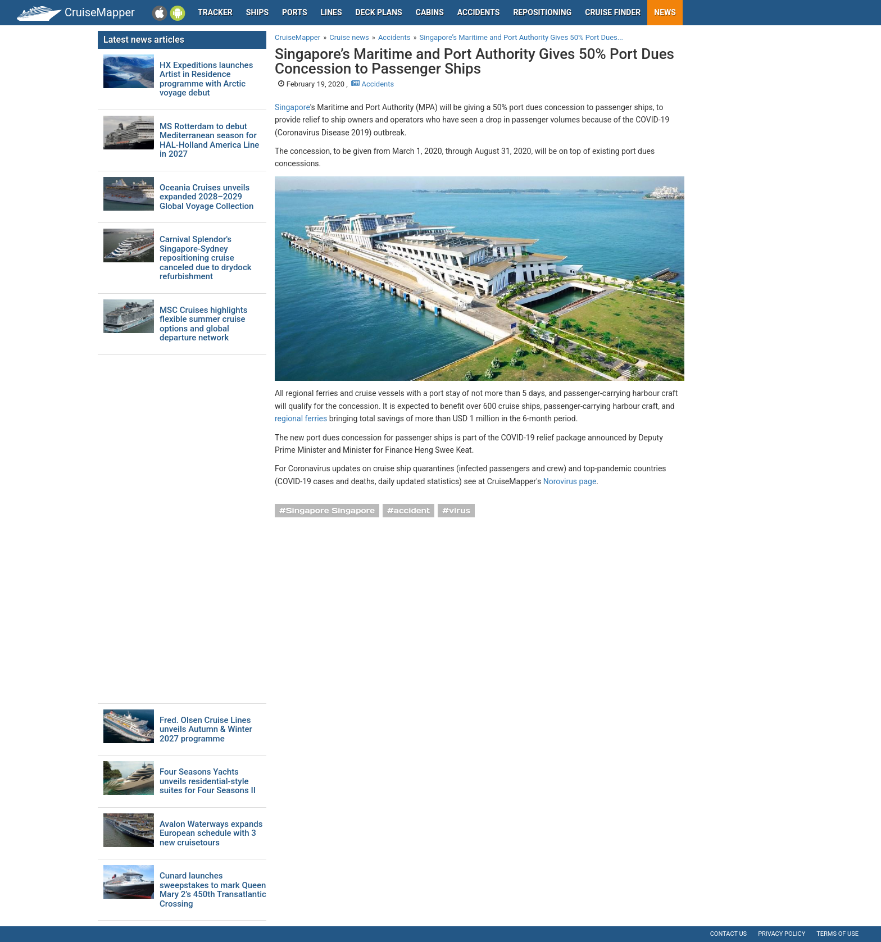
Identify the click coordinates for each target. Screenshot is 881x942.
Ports (294, 12)
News (665, 12)
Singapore (292, 107)
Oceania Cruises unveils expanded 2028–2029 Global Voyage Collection (206, 197)
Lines (331, 12)
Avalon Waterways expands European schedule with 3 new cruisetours (211, 834)
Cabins (430, 12)
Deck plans (379, 12)
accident (412, 511)
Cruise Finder (613, 12)
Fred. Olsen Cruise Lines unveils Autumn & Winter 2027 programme (206, 730)
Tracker (215, 12)
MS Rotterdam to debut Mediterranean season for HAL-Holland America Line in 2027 (209, 140)
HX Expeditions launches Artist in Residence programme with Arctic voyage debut (206, 79)
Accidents (478, 12)
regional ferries (301, 418)
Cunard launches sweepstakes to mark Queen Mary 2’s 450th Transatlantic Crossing (213, 889)
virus (459, 511)
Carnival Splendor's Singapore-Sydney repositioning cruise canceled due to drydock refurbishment (206, 258)
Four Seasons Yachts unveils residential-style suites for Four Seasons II (208, 781)
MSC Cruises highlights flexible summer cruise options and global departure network (203, 324)
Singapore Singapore (330, 511)
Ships (257, 12)
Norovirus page (570, 481)
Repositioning (542, 12)
